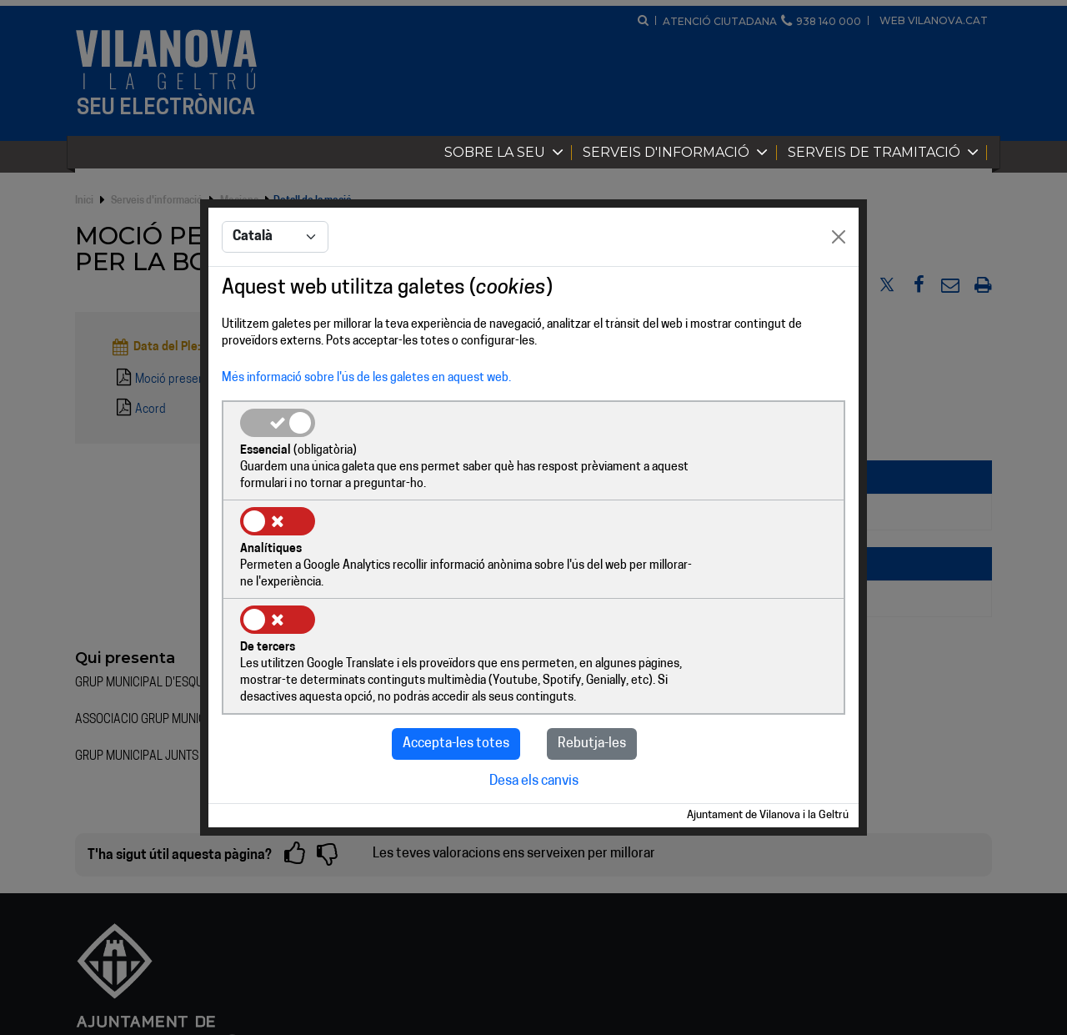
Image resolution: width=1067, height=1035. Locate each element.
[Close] (838, 288)
